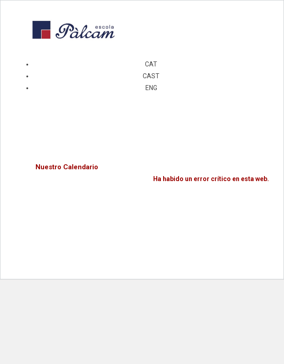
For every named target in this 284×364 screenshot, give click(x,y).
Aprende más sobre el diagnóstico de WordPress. (193, 199)
